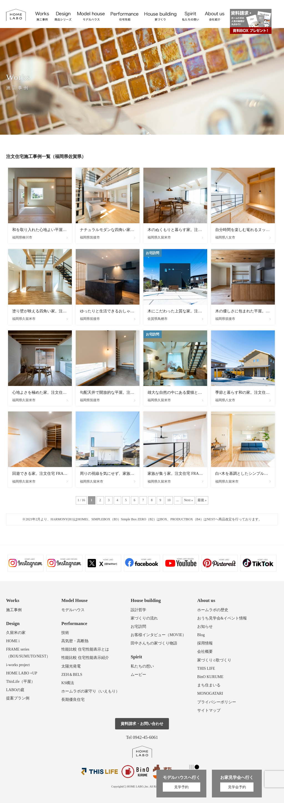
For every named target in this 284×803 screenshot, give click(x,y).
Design (12, 623)
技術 (65, 633)
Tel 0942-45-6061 (142, 737)
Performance (74, 623)
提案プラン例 (17, 698)
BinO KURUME (210, 677)
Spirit (136, 656)
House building (146, 600)
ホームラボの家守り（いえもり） (90, 691)
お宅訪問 (138, 626)
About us (206, 600)
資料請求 (251, 21)
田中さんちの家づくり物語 (154, 643)
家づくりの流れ (144, 618)
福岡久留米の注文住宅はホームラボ (16, 15)
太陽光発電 (71, 666)
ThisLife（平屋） (20, 681)
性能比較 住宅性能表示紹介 (85, 658)
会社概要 (205, 651)
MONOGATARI (210, 693)
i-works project (18, 665)
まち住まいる (208, 685)
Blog (201, 635)
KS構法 (67, 683)
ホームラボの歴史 (212, 610)
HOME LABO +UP (21, 673)
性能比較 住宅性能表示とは (85, 649)
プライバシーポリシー (216, 702)
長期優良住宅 (73, 699)
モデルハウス (73, 610)
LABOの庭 (15, 690)
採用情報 (205, 643)
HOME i (13, 641)
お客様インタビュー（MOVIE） (158, 635)
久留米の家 (16, 633)
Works (12, 600)
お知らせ (205, 626)
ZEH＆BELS (71, 674)
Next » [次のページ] (188, 500)
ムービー (138, 674)
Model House (74, 600)
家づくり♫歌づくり (214, 660)
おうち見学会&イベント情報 (222, 618)
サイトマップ (208, 710)
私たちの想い (142, 666)
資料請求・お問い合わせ (142, 724)
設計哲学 (138, 610)
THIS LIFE (206, 668)
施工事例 (14, 610)
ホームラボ (142, 752)
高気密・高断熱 (74, 641)
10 (169, 500)
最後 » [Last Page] (202, 500)
